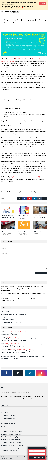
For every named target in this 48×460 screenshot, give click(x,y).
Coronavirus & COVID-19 (12, 337)
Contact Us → (4, 403)
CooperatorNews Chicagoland (8, 410)
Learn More (21, 7)
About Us (3, 456)
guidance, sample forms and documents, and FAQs (26, 177)
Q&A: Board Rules (5, 311)
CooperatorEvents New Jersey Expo (10, 437)
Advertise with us (4, 458)
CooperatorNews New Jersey (8, 415)
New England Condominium (8, 423)
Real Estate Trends (36, 28)
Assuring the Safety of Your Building (18, 331)
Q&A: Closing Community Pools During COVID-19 (22, 349)
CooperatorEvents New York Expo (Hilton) (11, 431)
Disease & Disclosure (17, 355)
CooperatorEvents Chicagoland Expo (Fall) (11, 442)
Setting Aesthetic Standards (8, 317)
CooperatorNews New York (8, 418)
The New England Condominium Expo (10, 439)
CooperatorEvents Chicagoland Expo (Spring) (12, 445)
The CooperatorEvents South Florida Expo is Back (13, 314)
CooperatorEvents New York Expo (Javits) (11, 434)
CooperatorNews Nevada (7, 412)
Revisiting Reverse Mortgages (12, 343)
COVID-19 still (19, 59)
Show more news (24, 303)
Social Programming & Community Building (11, 322)
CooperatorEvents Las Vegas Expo (9, 450)
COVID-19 (45, 28)
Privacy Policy (12, 458)
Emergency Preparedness (7, 319)
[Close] (42, 3)
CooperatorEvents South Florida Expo (10, 448)
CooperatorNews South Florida (8, 421)
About (3, 387)
